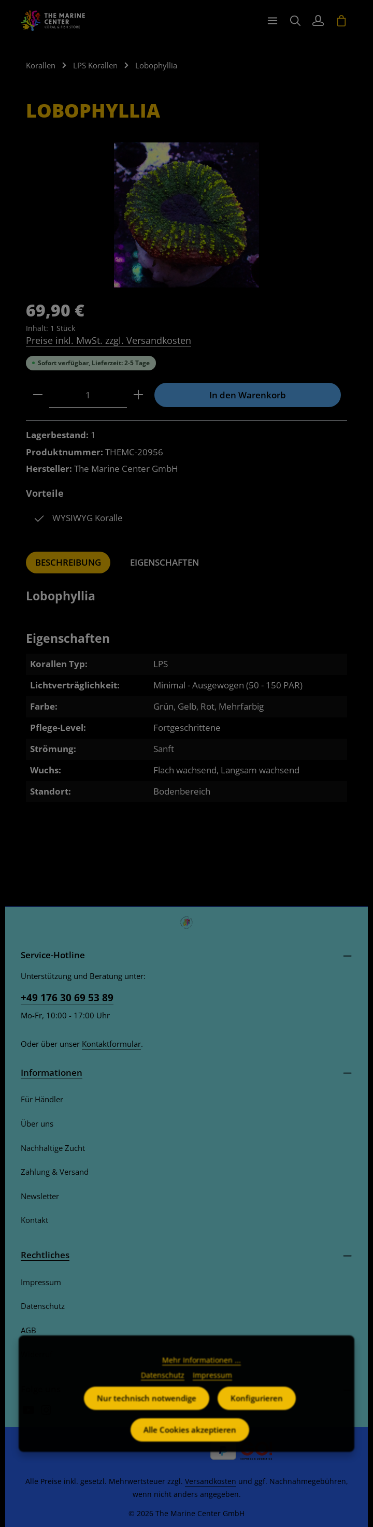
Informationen (51, 1072)
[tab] (68, 563)
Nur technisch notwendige (146, 1414)
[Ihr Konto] (318, 20)
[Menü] (272, 20)
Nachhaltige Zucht (53, 1148)
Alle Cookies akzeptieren (190, 1446)
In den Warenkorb (247, 395)
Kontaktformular (111, 1044)
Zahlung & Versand (55, 1171)
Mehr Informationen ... (201, 1376)
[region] (186, 214)
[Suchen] (295, 20)
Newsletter (40, 1196)
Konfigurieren (257, 1414)
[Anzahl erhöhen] (138, 395)
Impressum (41, 1282)
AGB (28, 1330)
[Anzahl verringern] (38, 395)
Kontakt (34, 1220)
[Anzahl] (88, 395)
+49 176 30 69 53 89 (67, 997)
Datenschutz (43, 1306)
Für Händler (42, 1099)
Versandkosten (210, 1481)
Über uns (37, 1123)
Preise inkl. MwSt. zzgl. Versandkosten (108, 340)
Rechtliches (45, 1255)
